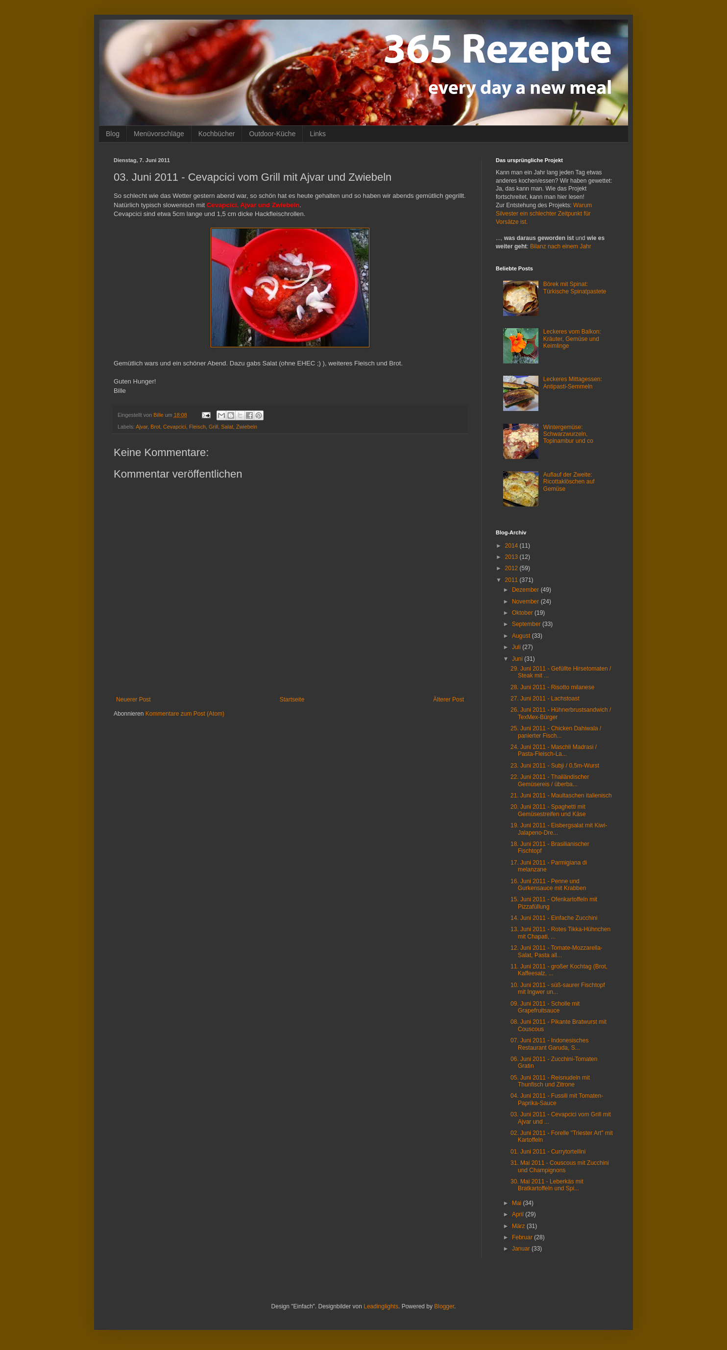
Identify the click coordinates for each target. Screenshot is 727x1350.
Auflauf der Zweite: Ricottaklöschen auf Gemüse (569, 481)
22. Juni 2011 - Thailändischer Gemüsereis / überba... (549, 780)
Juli (517, 647)
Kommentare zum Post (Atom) (184, 713)
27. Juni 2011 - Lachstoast (545, 698)
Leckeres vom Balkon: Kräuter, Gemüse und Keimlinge (572, 338)
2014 (512, 545)
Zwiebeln (246, 427)
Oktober (523, 612)
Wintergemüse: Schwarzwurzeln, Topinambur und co (568, 434)
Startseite (292, 699)
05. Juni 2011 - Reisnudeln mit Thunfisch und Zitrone (550, 1081)
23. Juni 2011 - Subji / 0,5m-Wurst (554, 765)
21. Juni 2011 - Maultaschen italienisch (561, 795)
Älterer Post (448, 699)
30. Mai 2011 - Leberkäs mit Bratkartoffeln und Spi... (546, 1185)
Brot (155, 427)
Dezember (526, 589)
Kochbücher (216, 134)
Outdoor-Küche (272, 134)
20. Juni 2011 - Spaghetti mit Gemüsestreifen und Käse (548, 810)
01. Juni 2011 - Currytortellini (547, 1151)
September (527, 624)
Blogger (444, 1306)
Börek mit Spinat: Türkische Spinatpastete (574, 287)
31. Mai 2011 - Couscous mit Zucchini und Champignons (559, 1166)
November (526, 601)
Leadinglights (381, 1306)
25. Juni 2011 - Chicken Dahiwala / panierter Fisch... (555, 732)
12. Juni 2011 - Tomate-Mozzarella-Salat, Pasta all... (556, 951)
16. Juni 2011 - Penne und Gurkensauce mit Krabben (548, 885)
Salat (227, 427)
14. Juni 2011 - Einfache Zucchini (553, 918)
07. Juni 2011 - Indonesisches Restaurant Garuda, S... (549, 1044)
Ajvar (141, 427)
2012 (512, 568)
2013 (512, 557)
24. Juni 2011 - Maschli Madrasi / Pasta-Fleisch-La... (553, 750)
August (522, 635)
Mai (517, 1203)
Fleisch (197, 427)
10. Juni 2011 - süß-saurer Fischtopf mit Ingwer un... (557, 988)
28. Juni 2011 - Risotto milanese (552, 687)
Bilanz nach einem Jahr (560, 246)
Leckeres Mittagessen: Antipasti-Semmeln (572, 382)
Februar (523, 1237)
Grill (213, 427)
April (518, 1214)
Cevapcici (174, 427)
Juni (518, 658)
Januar (522, 1248)
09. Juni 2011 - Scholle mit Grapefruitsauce (545, 1007)
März (519, 1226)
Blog (113, 134)
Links (318, 134)
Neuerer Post (133, 699)
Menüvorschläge (159, 134)
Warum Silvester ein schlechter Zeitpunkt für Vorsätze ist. (544, 213)
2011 (512, 580)
